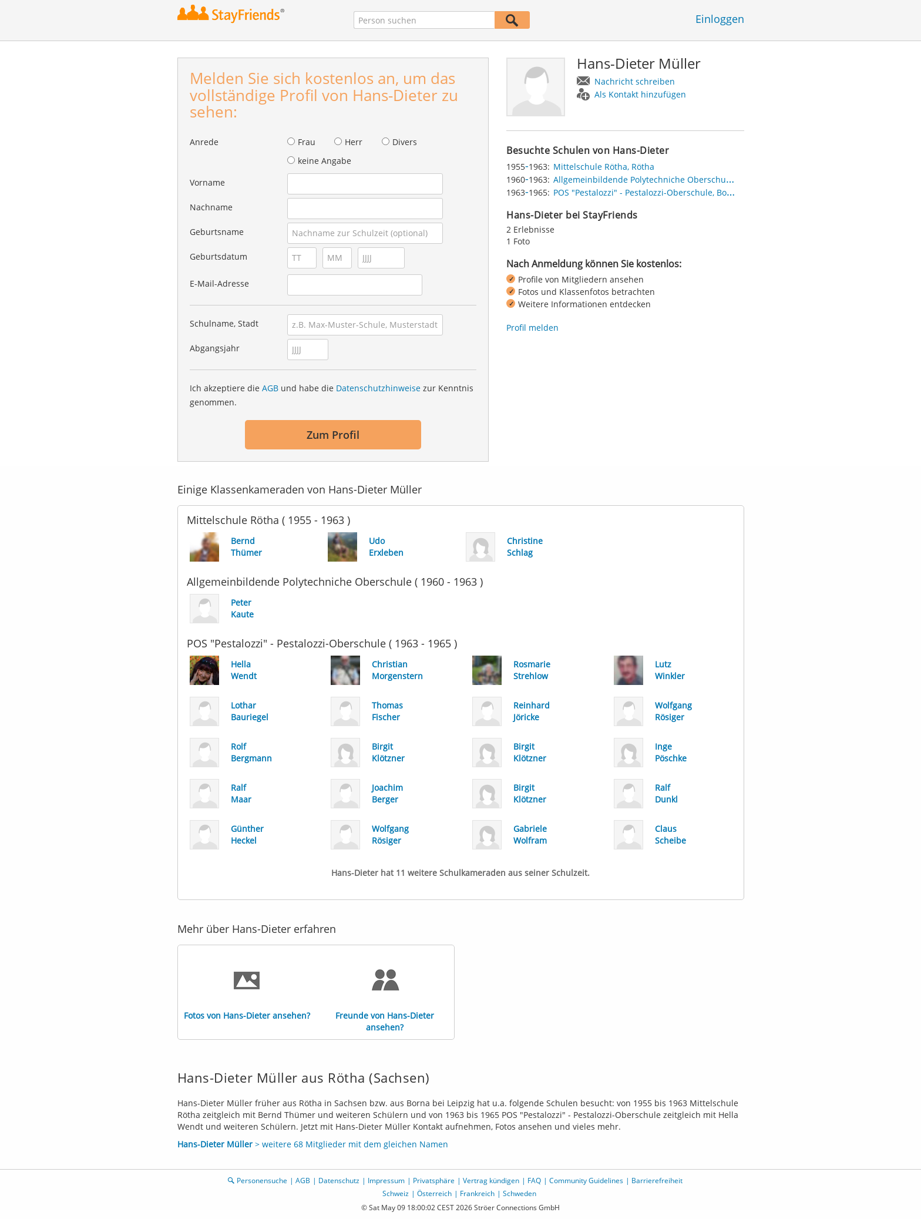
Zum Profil (333, 435)
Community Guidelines (586, 1181)
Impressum (386, 1181)
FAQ (534, 1181)
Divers (404, 141)
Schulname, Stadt (224, 323)
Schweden (519, 1193)
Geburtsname (217, 231)
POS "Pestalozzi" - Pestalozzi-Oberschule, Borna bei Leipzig (669, 192)
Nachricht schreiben (634, 81)
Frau (306, 141)
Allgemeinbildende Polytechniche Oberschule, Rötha (656, 179)
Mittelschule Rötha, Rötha (603, 166)
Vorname (207, 182)
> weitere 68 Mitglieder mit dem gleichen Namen (312, 1144)
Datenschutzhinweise (378, 388)
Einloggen (719, 19)
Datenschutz (338, 1181)
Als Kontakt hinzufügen (640, 94)
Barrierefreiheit (657, 1181)
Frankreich (477, 1193)
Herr (353, 141)
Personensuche (262, 1181)
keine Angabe (324, 160)
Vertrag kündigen (491, 1181)
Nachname (211, 207)
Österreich (434, 1193)
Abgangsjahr (215, 348)
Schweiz (395, 1193)
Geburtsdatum (218, 256)
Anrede (204, 141)
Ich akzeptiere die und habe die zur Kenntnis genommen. (331, 395)
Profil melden (532, 327)
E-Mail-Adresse (219, 283)
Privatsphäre (434, 1181)
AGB (270, 388)
